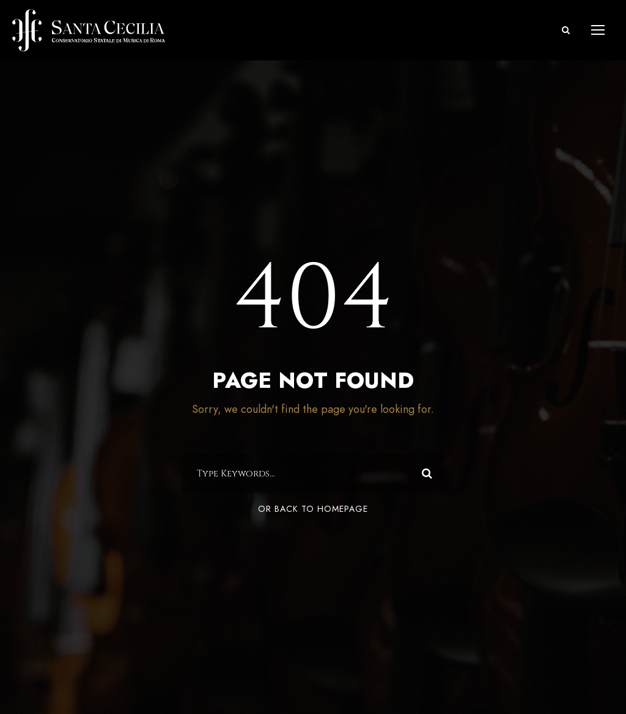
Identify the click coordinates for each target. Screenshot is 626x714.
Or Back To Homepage (313, 509)
